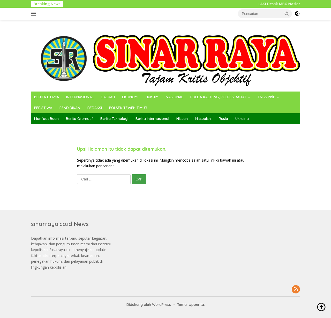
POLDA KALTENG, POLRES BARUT (218, 97)
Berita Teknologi (114, 118)
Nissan (182, 118)
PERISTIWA (43, 107)
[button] (287, 13)
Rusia (223, 118)
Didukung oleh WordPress (148, 304)
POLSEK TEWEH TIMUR (128, 107)
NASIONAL (174, 97)
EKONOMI (130, 97)
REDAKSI (94, 107)
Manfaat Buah (46, 118)
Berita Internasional (152, 118)
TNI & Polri (266, 97)
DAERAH (108, 97)
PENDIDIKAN (69, 107)
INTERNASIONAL (80, 97)
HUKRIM (152, 97)
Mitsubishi (203, 118)
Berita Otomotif (79, 118)
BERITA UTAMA (46, 97)
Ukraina (242, 118)
